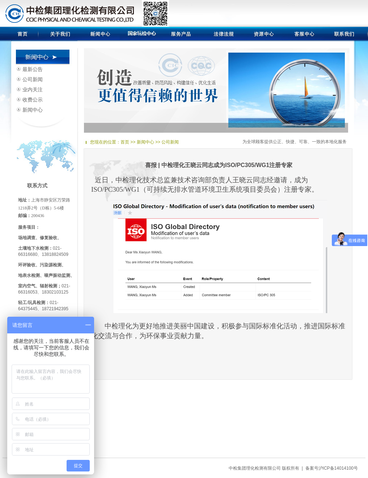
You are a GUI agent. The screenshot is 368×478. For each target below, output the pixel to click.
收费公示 (32, 100)
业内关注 (32, 89)
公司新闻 (32, 79)
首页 (124, 142)
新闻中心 (32, 110)
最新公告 (32, 69)
